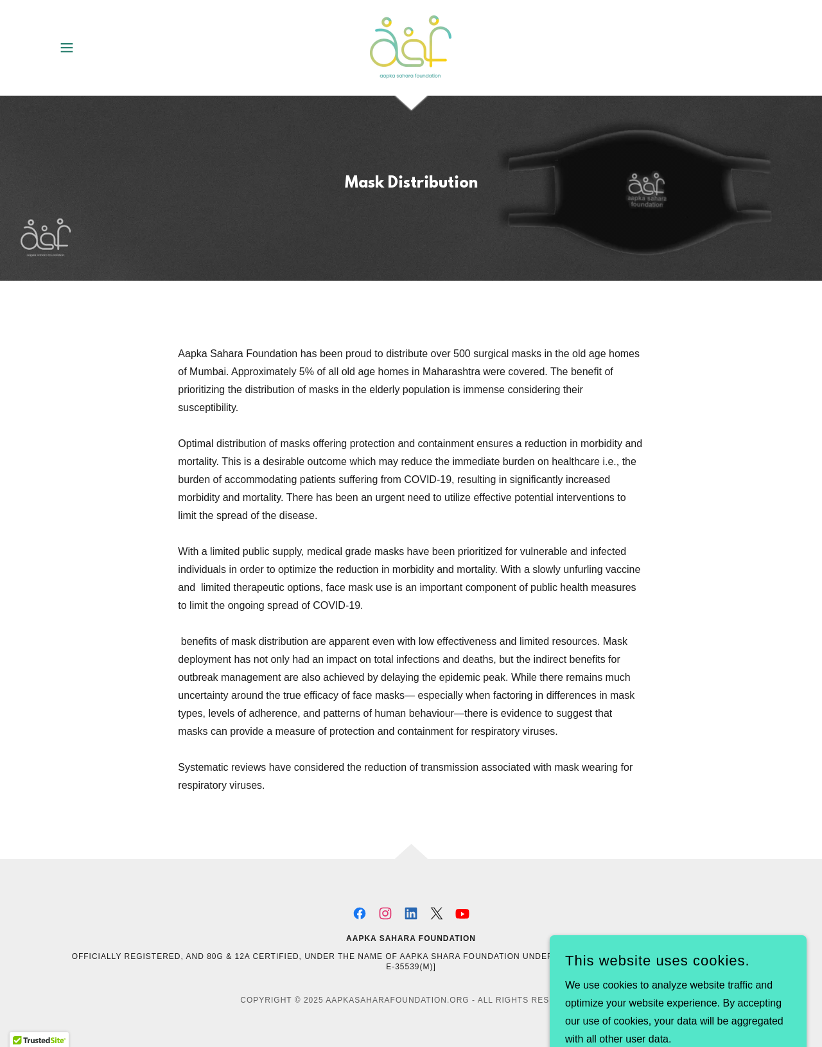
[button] (67, 47)
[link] (410, 46)
